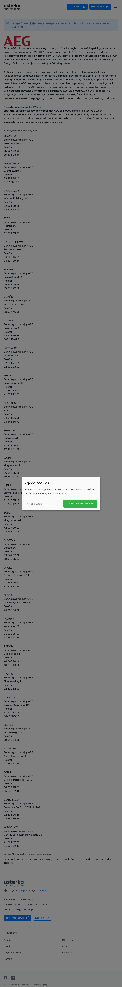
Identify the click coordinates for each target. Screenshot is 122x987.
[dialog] (61, 493)
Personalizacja (34, 503)
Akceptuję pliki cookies (80, 503)
